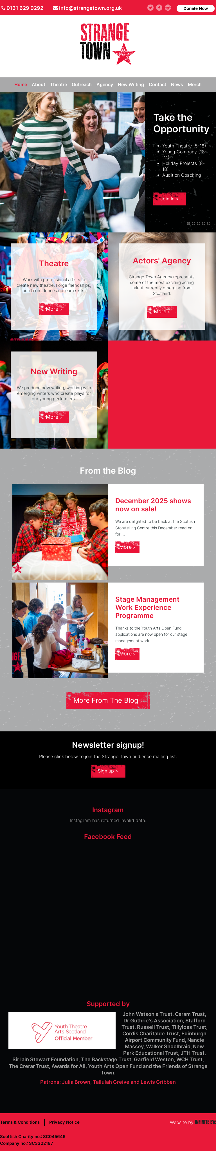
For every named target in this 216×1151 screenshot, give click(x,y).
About (38, 84)
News (177, 84)
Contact (157, 84)
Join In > (169, 198)
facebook (161, 7)
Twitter (153, 7)
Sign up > (108, 771)
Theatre (58, 84)
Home (20, 84)
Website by (193, 1122)
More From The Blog (108, 700)
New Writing (131, 84)
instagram (170, 7)
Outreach (82, 84)
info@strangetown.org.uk (90, 8)
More (54, 309)
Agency (104, 84)
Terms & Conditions (20, 1122)
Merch (195, 84)
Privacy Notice (64, 1122)
